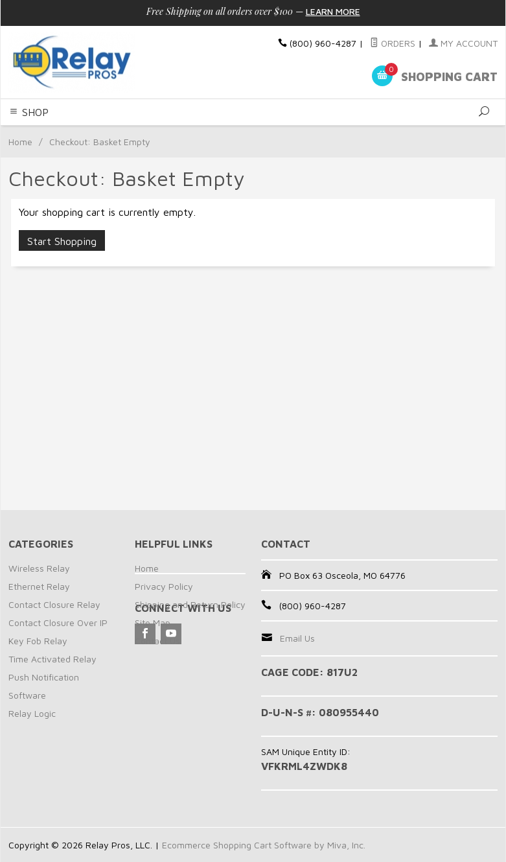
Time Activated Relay (52, 658)
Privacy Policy (164, 586)
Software (27, 695)
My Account (463, 43)
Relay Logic (32, 713)
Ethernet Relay (39, 586)
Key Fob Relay (37, 640)
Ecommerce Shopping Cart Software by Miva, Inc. (263, 844)
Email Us (297, 638)
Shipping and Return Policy (190, 604)
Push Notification (43, 676)
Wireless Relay (39, 568)
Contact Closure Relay (54, 604)
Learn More (333, 11)
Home (20, 141)
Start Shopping (62, 241)
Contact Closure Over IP (58, 622)
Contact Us (157, 640)
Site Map (152, 622)
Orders (392, 43)
